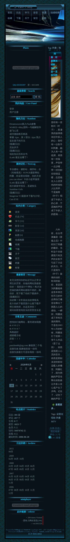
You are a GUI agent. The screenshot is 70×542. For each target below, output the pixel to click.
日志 (57, 428)
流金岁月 (14, 147)
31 (12, 402)
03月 (16, 466)
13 (26, 385)
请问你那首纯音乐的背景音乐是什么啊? (25, 310)
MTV (53, 421)
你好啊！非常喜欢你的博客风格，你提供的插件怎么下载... (24, 300)
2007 (11, 473)
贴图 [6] (19, 235)
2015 (11, 448)
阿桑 (58, 418)
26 (12, 374)
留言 (17, 258)
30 (31, 374)
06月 (32, 466)
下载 (17, 249)
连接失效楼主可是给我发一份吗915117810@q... (25, 352)
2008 (11, 463)
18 (16, 391)
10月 (21, 459)
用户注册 (14, 112)
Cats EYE (14, 199)
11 (16, 385)
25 (16, 397)
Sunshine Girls (16, 189)
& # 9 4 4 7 (15, 328)
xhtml (59, 530)
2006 (11, 487)
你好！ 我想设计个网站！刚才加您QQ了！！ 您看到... (25, 286)
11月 (11, 482)
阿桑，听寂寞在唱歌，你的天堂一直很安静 (54, 64)
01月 (11, 476)
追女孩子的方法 (17, 140)
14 (31, 385)
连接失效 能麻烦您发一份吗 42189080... (24, 348)
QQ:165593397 (19, 85)
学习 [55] (19, 221)
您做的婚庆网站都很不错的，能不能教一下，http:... (25, 290)
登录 (12, 108)
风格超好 (14, 332)
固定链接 (55, 431)
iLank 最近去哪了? (18, 157)
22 (36, 391)
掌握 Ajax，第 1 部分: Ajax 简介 (25, 137)
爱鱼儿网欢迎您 (30, 520)
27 (16, 374)
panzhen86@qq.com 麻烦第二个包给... (26, 345)
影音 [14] (19, 226)
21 (31, 391)
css (63, 530)
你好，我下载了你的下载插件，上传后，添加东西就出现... (25, 293)
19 (21, 391)
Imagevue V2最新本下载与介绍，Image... (26, 196)
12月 (32, 469)
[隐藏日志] (15, 144)
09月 (21, 469)
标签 (17, 267)
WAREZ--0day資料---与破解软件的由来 (25, 127)
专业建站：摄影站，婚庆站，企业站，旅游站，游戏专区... (25, 169)
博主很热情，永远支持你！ (23, 307)
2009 (11, 456)
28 (21, 374)
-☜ (11, 342)
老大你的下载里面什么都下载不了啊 (25, 303)
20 (26, 391)
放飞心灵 (14, 130)
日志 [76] (19, 216)
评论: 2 (53, 434)
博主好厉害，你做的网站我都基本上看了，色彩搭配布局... (25, 283)
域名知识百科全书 (18, 154)
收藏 (17, 244)
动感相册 (19, 240)
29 (26, 374)
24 (12, 397)
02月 (11, 459)
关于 (17, 253)
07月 (11, 469)
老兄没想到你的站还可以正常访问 (25, 280)
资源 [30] (19, 230)
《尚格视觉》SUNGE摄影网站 (24, 172)
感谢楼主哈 (15, 335)
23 (41, 391)
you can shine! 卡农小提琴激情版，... (24, 179)
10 (12, 385)
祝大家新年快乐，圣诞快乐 (23, 186)
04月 (16, 459)
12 (21, 385)
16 (41, 385)
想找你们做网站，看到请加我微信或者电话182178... (25, 322)
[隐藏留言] (15, 297)
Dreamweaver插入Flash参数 (23, 124)
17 (12, 391)
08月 (11, 451)
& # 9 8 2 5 (15, 325)
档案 (17, 263)
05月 (27, 466)
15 (36, 385)
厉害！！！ (15, 338)
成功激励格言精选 (18, 134)
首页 (17, 212)
